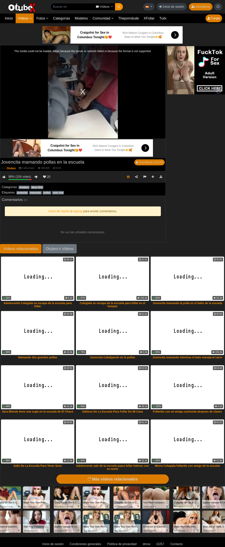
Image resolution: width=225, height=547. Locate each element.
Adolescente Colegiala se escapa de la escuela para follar (37, 305)
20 (46, 176)
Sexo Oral (37, 187)
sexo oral (58, 192)
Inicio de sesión (171, 6)
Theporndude (128, 18)
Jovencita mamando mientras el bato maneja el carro (187, 357)
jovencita (22, 192)
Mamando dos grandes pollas (37, 357)
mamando (35, 192)
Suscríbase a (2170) (149, 162)
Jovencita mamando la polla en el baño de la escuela (187, 303)
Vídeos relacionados (20, 249)
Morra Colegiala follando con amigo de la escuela (187, 465)
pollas (47, 192)
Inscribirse (200, 6)
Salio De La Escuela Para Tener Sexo (37, 465)
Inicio (9, 18)
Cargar (213, 18)
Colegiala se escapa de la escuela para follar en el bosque (112, 305)
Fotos (42, 18)
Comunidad (102, 18)
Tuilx (162, 18)
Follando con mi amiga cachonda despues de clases (187, 411)
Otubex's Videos (60, 249)
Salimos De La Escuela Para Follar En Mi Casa (112, 411)
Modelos (81, 18)
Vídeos (25, 18)
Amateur (24, 187)
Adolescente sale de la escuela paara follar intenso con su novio (112, 467)
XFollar (149, 18)
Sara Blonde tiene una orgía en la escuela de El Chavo (37, 411)
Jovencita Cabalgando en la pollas (112, 357)
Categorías (61, 18)
